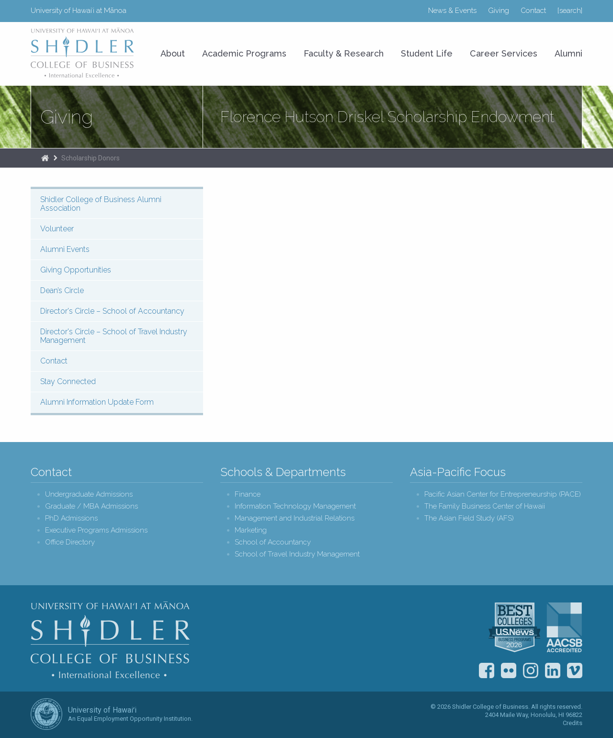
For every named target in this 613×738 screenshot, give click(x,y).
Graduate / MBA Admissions (91, 506)
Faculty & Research (344, 53)
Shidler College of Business (110, 640)
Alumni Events (65, 249)
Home (45, 158)
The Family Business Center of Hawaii (484, 506)
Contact (533, 10)
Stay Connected (68, 381)
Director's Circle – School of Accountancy (112, 311)
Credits (572, 723)
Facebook (486, 670)
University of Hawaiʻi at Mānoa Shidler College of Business (83, 53)
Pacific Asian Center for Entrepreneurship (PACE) (502, 494)
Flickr (508, 670)
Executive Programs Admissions (96, 530)
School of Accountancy (273, 542)
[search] (569, 10)
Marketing (251, 530)
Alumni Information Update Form (97, 402)
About (172, 53)
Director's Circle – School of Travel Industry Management (113, 336)
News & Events (452, 10)
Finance (248, 494)
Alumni (568, 53)
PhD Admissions (71, 518)
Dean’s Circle (62, 290)
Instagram (530, 670)
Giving (498, 10)
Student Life (427, 53)
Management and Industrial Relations (294, 518)
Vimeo (574, 670)
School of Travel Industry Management (297, 554)
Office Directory (70, 542)
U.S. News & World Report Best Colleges (514, 627)
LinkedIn (552, 670)
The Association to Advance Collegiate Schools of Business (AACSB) (564, 627)
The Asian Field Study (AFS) (469, 518)
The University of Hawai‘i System (46, 714)
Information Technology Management (295, 506)
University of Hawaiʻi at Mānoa (78, 10)
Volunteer (57, 228)
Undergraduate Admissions (89, 494)
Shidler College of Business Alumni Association (100, 204)
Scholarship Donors (90, 158)
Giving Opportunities (75, 269)
